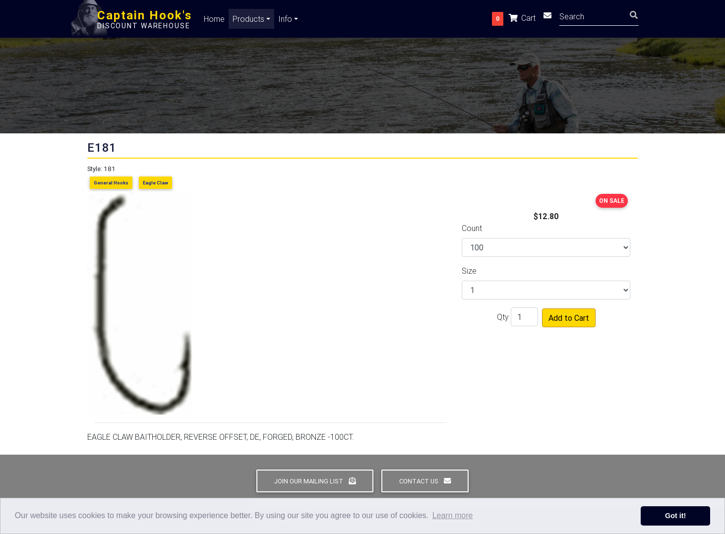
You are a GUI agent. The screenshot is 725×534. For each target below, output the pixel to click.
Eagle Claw (155, 182)
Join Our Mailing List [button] (315, 481)
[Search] (599, 17)
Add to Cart (568, 318)
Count (472, 228)
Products (248, 21)
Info (285, 21)
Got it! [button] (675, 516)
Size (469, 271)
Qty (503, 317)
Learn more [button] (452, 515)
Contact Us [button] (425, 481)
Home (214, 21)
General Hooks (111, 182)
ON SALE (611, 200)
